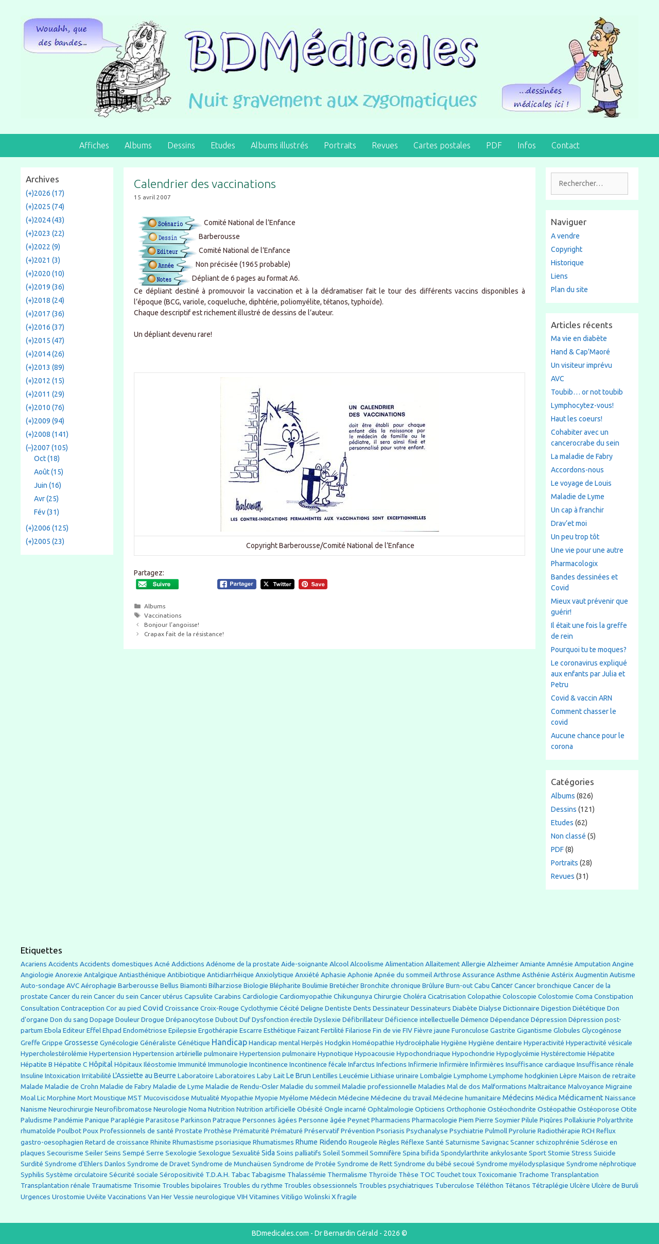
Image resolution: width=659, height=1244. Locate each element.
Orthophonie (466, 1109)
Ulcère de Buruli (615, 1185)
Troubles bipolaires (191, 1185)
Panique (97, 1120)
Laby (264, 1076)
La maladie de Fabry (582, 456)
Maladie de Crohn (71, 1086)
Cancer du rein (70, 996)
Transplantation (574, 1175)
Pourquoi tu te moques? (589, 649)
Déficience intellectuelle (422, 1020)
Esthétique (280, 1030)
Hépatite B (37, 1064)
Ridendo (333, 1141)
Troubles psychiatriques (396, 1185)
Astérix (562, 975)
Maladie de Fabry (125, 1086)
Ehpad (112, 1030)
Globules (566, 1030)
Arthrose (447, 975)
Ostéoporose (598, 1109)
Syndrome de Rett (364, 1164)
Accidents (63, 964)
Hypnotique (335, 1054)
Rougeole (363, 1142)
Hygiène (454, 1042)
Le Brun (298, 1075)
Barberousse (138, 985)
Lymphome (471, 1076)
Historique (567, 263)
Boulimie (315, 986)
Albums (138, 145)
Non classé (568, 836)
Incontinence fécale (317, 1064)
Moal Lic (33, 1098)
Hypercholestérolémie (54, 1054)
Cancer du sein (116, 996)
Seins (113, 1153)
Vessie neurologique (204, 1197)
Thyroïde (383, 1175)
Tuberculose (454, 1185)
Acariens (34, 964)
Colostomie (556, 996)
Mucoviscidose (166, 1098)
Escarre (250, 1030)
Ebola (52, 1030)
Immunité (192, 1064)
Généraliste (158, 1042)
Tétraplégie (550, 1185)
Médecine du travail (401, 1098)
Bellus (169, 985)
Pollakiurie (580, 1120)
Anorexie (68, 975)
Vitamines (264, 1197)
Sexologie (181, 1153)
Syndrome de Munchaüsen (231, 1164)
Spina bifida (421, 1153)
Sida (268, 1153)
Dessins (181, 145)
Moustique (110, 1098)
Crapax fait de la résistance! (184, 633)
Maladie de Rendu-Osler (242, 1086)
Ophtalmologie (390, 1109)
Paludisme (36, 1120)
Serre (155, 1153)
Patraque (227, 1120)
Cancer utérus (161, 996)
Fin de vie (387, 1030)
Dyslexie (327, 1020)
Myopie (266, 1098)
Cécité (289, 1008)
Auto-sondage (43, 986)
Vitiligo (292, 1197)
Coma (584, 996)
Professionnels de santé (137, 1131)
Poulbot (69, 1131)
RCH (588, 1131)
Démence (475, 1020)
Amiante (532, 964)
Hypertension (110, 1053)
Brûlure (433, 986)
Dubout (226, 1019)
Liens (559, 276)
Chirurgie (388, 996)
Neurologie (170, 1109)
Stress (581, 1153)
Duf (244, 1019)
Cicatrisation (447, 996)
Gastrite (502, 1030)
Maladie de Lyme (577, 496)
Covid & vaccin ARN (581, 698)
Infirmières (487, 1064)
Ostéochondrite (512, 1109)
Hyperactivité (544, 1043)
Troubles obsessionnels (320, 1185)
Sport (537, 1153)
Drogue (152, 1019)
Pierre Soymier (497, 1120)
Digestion (556, 1008)
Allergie (473, 964)
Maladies (431, 1086)
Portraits (340, 145)
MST (135, 1098)
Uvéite (96, 1197)
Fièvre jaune (432, 1030)
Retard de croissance (117, 1142)
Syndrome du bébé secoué (434, 1164)
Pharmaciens (390, 1120)
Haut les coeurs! (576, 419)
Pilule (530, 1120)
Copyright (566, 249)
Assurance (478, 975)
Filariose (358, 1030)
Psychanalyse (427, 1131)
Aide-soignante (304, 964)
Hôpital (101, 1064)
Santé (435, 1142)
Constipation (613, 996)
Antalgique (100, 975)
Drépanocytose (190, 1020)
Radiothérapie (558, 1131)
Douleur (127, 1019)
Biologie (256, 986)
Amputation (593, 964)
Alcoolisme (367, 964)
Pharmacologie (434, 1120)
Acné (162, 964)
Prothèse (218, 1131)
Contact (565, 145)
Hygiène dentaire (495, 1042)
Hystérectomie (563, 1054)
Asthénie (536, 974)
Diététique (589, 1008)
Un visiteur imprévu (581, 365)
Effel (93, 1030)
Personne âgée (322, 1120)
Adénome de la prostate (243, 964)
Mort (84, 1098)
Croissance (182, 1008)
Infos (526, 145)
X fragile (344, 1197)
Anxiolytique (274, 975)
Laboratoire (196, 1076)
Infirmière (454, 1064)
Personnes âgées (269, 1120)
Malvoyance (586, 1086)
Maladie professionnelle (379, 1086)
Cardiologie (260, 996)
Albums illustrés (279, 145)
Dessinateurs (431, 1008)
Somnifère (385, 1153)
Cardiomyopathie (306, 996)
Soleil (331, 1153)
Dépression (549, 1019)
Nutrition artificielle (266, 1109)
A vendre (565, 236)
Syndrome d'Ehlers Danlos (85, 1164)
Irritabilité (96, 1076)
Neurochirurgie (70, 1109)
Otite (629, 1109)
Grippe (52, 1043)
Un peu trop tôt (575, 537)
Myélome (294, 1098)
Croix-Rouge (219, 1008)
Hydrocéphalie (418, 1043)
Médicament (581, 1097)
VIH (242, 1196)
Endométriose (145, 1030)
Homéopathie (373, 1043)
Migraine (618, 1086)
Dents (362, 1008)
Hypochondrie (473, 1054)
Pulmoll (496, 1131)
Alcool (339, 964)
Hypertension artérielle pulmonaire (185, 1054)
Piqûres (551, 1120)
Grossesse (81, 1042)
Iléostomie (160, 1064)
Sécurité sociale (133, 1175)
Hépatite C (70, 1064)
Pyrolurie (522, 1131)
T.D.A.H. (217, 1175)
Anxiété (307, 975)
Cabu (482, 986)
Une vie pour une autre (587, 550)
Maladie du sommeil (310, 1086)
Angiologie (37, 975)
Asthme (508, 974)
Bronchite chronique (390, 986)
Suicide (605, 1153)
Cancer (502, 985)
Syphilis (32, 1175)
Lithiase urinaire (395, 1076)
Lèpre (568, 1076)
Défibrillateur (363, 1020)
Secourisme (65, 1153)
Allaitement (442, 964)
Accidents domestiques (116, 964)
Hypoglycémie (518, 1054)
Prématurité (251, 1131)
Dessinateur (391, 1008)
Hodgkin (338, 1043)
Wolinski (317, 1197)
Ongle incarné (345, 1109)
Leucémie (354, 1075)
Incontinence (268, 1064)
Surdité (32, 1164)
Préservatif (321, 1131)
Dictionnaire (521, 1008)
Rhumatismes (273, 1142)
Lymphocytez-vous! (582, 405)
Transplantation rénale (55, 1185)
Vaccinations (162, 615)
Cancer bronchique (542, 986)
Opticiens (430, 1109)
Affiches (94, 145)
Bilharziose (225, 986)
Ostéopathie (556, 1109)
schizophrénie (557, 1142)
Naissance (620, 1098)
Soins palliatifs (298, 1153)
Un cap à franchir (577, 510)
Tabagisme (268, 1174)
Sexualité (246, 1153)
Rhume (307, 1142)
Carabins (227, 996)
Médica (546, 1098)
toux (469, 1175)
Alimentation (404, 964)
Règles (389, 1142)
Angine (623, 964)
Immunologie (228, 1064)
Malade (32, 1086)
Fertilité (332, 1030)
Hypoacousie (375, 1054)
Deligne (312, 1008)
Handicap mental (274, 1042)
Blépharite (285, 986)
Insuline (32, 1076)
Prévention (358, 1131)
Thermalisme (347, 1175)
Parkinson (196, 1120)
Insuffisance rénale (605, 1064)
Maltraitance (547, 1086)
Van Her (160, 1197)
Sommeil (354, 1153)
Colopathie (484, 996)
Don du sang (69, 1020)
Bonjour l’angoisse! (171, 624)
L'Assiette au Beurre (144, 1075)
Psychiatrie (466, 1131)
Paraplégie (127, 1120)
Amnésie (560, 964)
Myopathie (237, 1098)
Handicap (229, 1042)
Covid (153, 1007)
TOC (427, 1175)
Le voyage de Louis (581, 483)
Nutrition (221, 1109)
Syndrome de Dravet (158, 1164)
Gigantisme (534, 1030)
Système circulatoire (77, 1175)
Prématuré (287, 1131)
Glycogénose (601, 1030)
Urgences (35, 1196)
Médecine (353, 1098)
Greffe (30, 1043)
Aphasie (333, 975)
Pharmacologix (574, 563)
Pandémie (68, 1120)
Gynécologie (119, 1042)
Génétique (194, 1043)
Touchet (448, 1175)
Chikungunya (353, 996)
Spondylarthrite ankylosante (484, 1153)
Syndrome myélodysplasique (520, 1164)
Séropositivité (182, 1175)
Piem (466, 1120)
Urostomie (68, 1197)
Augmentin (591, 975)
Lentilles (325, 1076)
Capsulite (198, 996)
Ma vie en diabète (579, 338)
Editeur (74, 1030)
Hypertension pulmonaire (277, 1054)
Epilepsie (182, 1030)
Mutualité (205, 1098)
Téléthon (490, 1185)
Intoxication (62, 1076)
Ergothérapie (218, 1030)
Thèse (408, 1174)
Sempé (134, 1153)
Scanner (522, 1142)
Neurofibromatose (123, 1109)
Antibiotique (186, 974)
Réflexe (412, 1142)
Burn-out (459, 986)
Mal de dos (463, 1086)
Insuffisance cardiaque (540, 1064)
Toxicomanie (497, 1175)
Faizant (308, 1030)
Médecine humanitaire (467, 1098)
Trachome (533, 1175)
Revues (385, 145)
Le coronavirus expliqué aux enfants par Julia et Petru (589, 674)
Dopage (102, 1020)
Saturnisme (462, 1142)
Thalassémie (306, 1175)
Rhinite (160, 1142)
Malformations (504, 1086)
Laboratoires (235, 1076)
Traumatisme (112, 1185)
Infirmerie (423, 1064)
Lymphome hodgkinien (523, 1076)
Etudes (223, 145)
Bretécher (344, 986)
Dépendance (509, 1020)
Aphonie (360, 975)
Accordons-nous (577, 470)
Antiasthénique (142, 975)
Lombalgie (436, 1076)
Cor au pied (123, 1008)
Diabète (465, 1008)
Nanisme (34, 1109)
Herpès (312, 1043)
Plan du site (569, 289)
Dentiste (338, 1008)
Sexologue (214, 1153)
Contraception (83, 1008)
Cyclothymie (259, 1008)
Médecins (518, 1097)
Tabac (240, 1174)
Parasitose (162, 1120)
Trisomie (147, 1185)
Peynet (359, 1120)
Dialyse (490, 1008)
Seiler (94, 1153)
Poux (90, 1131)
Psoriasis (390, 1131)
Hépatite (601, 1054)
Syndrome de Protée (304, 1164)
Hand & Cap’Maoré (580, 352)
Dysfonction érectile (282, 1020)
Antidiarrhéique (230, 975)
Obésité (310, 1109)
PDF (494, 145)
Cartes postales (442, 145)
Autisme (622, 974)
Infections (391, 1064)
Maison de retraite (607, 1076)
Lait (279, 1076)
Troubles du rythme (253, 1185)
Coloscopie (519, 996)
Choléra (414, 996)
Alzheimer (502, 964)
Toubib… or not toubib (587, 392)
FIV (407, 1030)
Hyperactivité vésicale (599, 1043)
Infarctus (361, 1064)
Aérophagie (98, 986)
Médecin (323, 1098)
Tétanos (517, 1185)
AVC (557, 378)
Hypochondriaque (423, 1054)
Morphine (61, 1098)
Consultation (40, 1008)
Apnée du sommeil (403, 975)
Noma (197, 1109)
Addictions (187, 964)
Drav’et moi (569, 523)
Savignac (495, 1142)
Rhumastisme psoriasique (211, 1142)
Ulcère (580, 1185)
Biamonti (193, 986)
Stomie (559, 1153)
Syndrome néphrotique (601, 1164)
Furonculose (470, 1030)
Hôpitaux (128, 1064)
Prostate (188, 1131)
